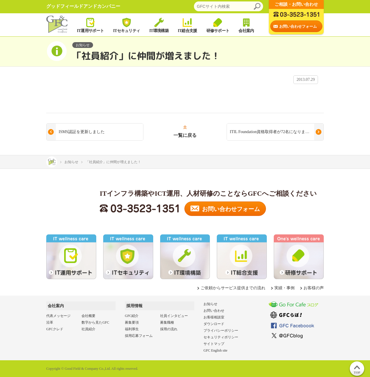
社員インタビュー (174, 316)
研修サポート (218, 25)
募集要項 (132, 322)
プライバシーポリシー (221, 331)
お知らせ (210, 304)
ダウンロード (214, 324)
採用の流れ (168, 329)
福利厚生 (132, 329)
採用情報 (134, 306)
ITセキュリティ (126, 25)
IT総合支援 (187, 25)
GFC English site (215, 350)
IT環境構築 (159, 25)
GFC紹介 (131, 316)
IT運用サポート (90, 25)
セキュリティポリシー (221, 337)
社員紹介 (88, 329)
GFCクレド (54, 329)
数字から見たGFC (95, 322)
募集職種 (167, 322)
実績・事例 (284, 288)
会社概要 (88, 316)
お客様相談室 (214, 317)
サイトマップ (214, 344)
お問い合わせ (214, 311)
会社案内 (246, 25)
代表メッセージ (58, 316)
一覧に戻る (185, 135)
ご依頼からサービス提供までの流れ (233, 288)
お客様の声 (314, 288)
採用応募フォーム (139, 336)
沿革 (49, 322)
